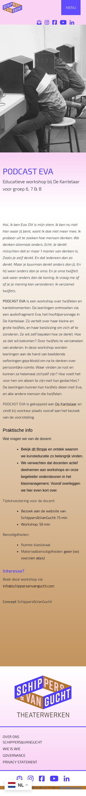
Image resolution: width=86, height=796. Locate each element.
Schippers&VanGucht (22, 742)
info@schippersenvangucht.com (28, 586)
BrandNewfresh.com (70, 787)
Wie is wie (11, 748)
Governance (14, 755)
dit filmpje (39, 449)
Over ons (11, 736)
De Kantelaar (66, 404)
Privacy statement (20, 762)
